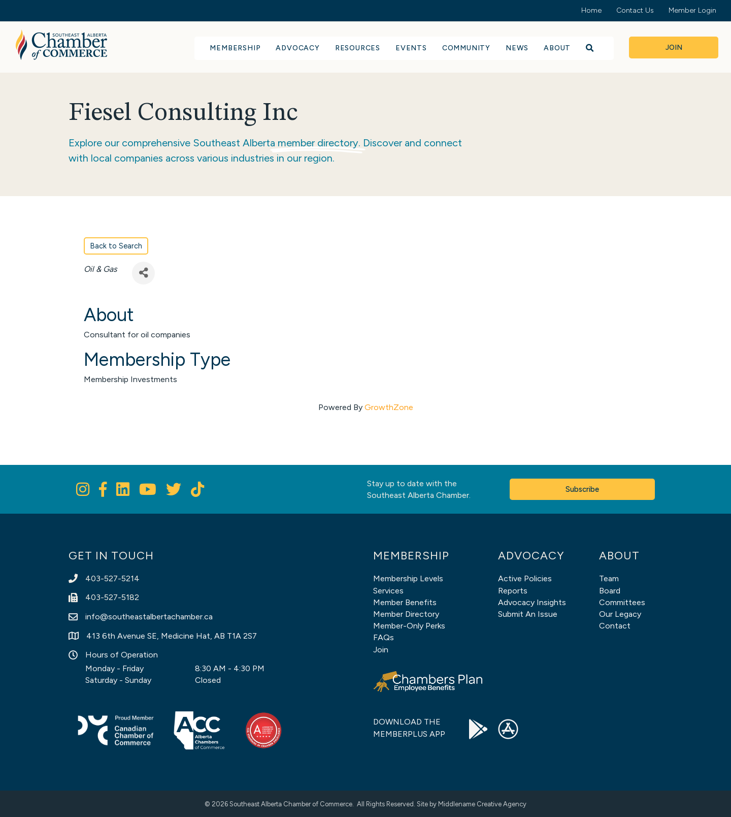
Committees (622, 602)
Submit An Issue (527, 614)
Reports (512, 590)
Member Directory (406, 614)
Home (591, 10)
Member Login (692, 10)
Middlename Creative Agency (482, 804)
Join (380, 649)
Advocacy (297, 48)
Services (388, 590)
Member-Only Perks (409, 626)
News (517, 48)
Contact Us (635, 10)
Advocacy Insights (532, 602)
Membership (235, 48)
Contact (614, 626)
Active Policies (525, 578)
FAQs (383, 637)
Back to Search (116, 245)
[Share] (143, 273)
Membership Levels (408, 578)
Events (411, 48)
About (557, 48)
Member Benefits (405, 602)
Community (466, 48)
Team (609, 578)
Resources (357, 48)
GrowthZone (388, 407)
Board (609, 590)
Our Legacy (620, 614)
